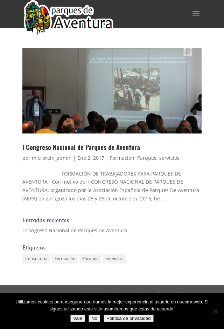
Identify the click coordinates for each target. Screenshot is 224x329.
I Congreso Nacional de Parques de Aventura (81, 147)
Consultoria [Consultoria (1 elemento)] (36, 258)
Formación (122, 158)
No (94, 318)
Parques (146, 158)
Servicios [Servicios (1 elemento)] (114, 258)
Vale (77, 318)
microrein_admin (52, 158)
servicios (169, 158)
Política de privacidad (128, 318)
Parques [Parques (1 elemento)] (90, 258)
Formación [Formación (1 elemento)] (65, 258)
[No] (215, 311)
